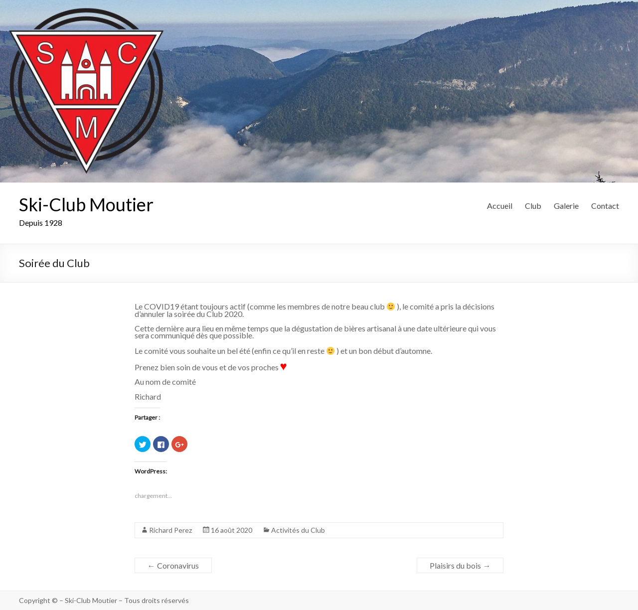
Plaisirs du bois (460, 565)
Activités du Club (298, 530)
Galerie (566, 205)
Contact (605, 205)
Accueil (499, 205)
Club (533, 205)
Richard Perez (170, 530)
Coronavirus (173, 565)
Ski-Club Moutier (86, 204)
